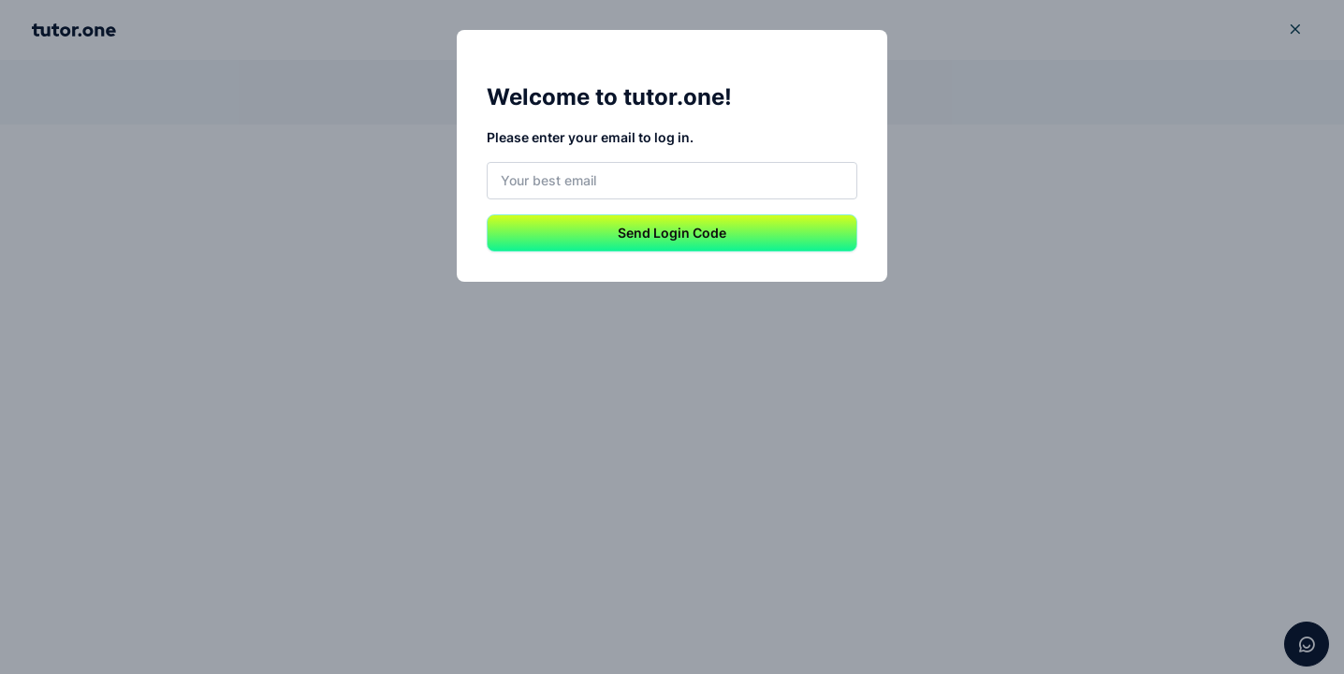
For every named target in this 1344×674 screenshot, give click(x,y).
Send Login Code (672, 233)
